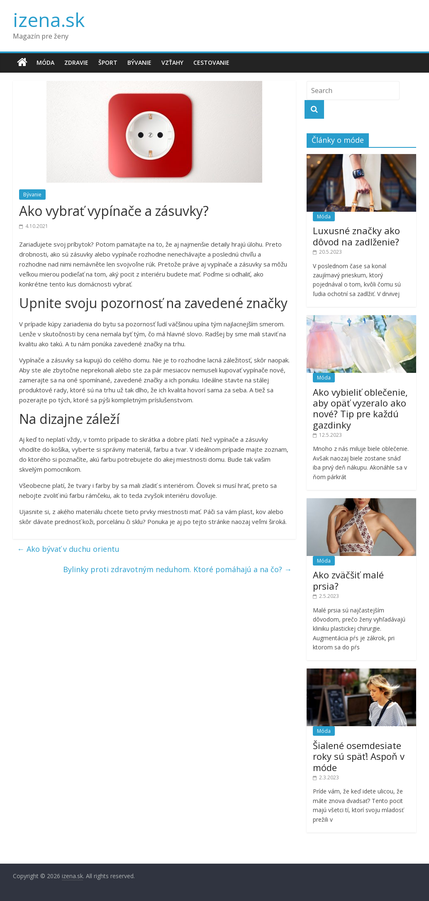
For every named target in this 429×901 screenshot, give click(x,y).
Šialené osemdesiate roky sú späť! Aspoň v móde (359, 756)
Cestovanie (211, 62)
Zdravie (76, 62)
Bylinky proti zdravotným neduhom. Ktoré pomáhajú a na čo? (177, 569)
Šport (107, 62)
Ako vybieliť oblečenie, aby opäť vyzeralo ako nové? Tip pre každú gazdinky (360, 408)
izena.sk (49, 19)
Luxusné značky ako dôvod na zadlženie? (356, 235)
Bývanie (139, 62)
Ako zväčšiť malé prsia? (348, 580)
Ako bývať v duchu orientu (68, 549)
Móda (45, 62)
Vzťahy (172, 62)
